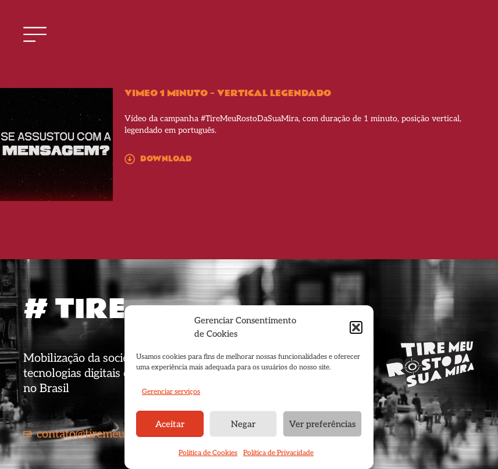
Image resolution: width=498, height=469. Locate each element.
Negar (243, 424)
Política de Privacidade (278, 453)
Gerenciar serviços (171, 391)
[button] (356, 327)
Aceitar (169, 424)
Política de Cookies (208, 453)
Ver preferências (322, 424)
